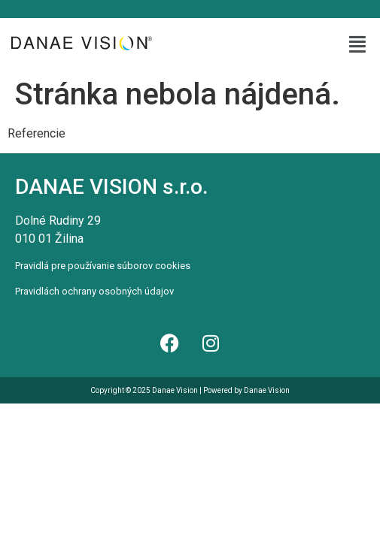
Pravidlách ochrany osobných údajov (94, 291)
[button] (358, 44)
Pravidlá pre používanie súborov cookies (102, 265)
